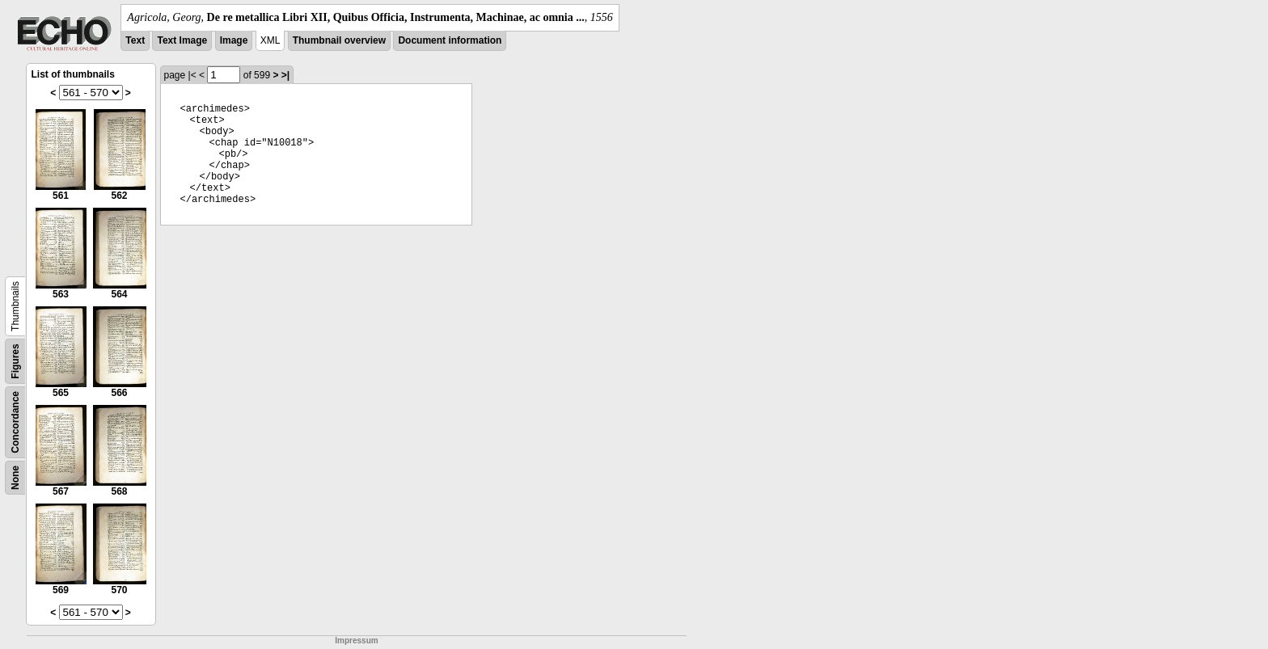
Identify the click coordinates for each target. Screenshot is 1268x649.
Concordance (15, 422)
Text (135, 40)
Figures (15, 360)
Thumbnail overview (339, 40)
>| (285, 75)
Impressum (356, 640)
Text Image (182, 40)
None (15, 478)
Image (234, 40)
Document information (449, 40)
